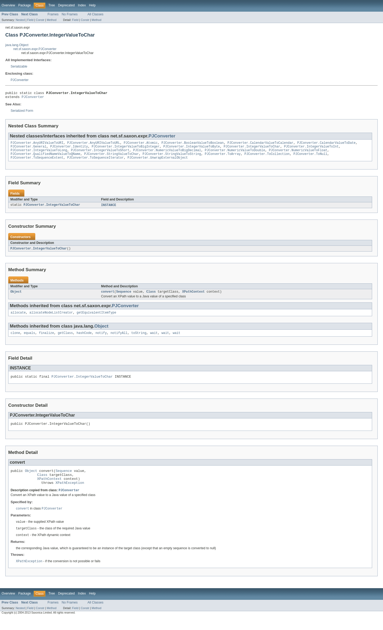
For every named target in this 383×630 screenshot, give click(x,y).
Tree (51, 5)
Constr (40, 19)
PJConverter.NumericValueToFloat (298, 153)
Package (24, 5)
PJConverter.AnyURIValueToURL (93, 145)
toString (138, 339)
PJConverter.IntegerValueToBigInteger (126, 149)
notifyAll (119, 339)
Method (51, 19)
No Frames (70, 14)
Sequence (123, 297)
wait (154, 339)
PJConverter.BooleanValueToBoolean (193, 145)
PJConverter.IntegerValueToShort (100, 153)
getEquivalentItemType (96, 318)
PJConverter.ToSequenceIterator (95, 162)
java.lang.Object (16, 45)
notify (101, 339)
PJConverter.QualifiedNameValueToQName (45, 157)
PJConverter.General (28, 149)
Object (16, 297)
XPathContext (193, 297)
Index (82, 5)
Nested (20, 19)
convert (107, 297)
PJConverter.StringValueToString (171, 157)
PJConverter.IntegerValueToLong (39, 153)
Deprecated (66, 5)
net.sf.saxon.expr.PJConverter (34, 49)
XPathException (69, 493)
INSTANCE (108, 209)
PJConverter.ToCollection (267, 157)
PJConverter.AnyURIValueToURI (37, 145)
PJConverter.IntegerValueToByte (191, 149)
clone (15, 339)
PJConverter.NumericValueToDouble (235, 153)
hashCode (84, 339)
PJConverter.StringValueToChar (111, 157)
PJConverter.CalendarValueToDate (326, 145)
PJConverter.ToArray (223, 157)
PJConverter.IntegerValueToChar (252, 149)
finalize (46, 339)
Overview (8, 5)
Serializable (19, 66)
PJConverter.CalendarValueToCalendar (260, 145)
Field (30, 19)
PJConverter (20, 80)
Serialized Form (22, 112)
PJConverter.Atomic (141, 145)
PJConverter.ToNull (310, 157)
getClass (65, 339)
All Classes (95, 14)
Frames (52, 14)
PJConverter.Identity (69, 149)
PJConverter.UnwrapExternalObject (158, 162)
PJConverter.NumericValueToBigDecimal (167, 153)
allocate (18, 318)
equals (29, 339)
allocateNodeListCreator (51, 318)
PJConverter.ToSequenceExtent (37, 162)
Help (92, 5)
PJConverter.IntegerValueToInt (311, 149)
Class (151, 297)
